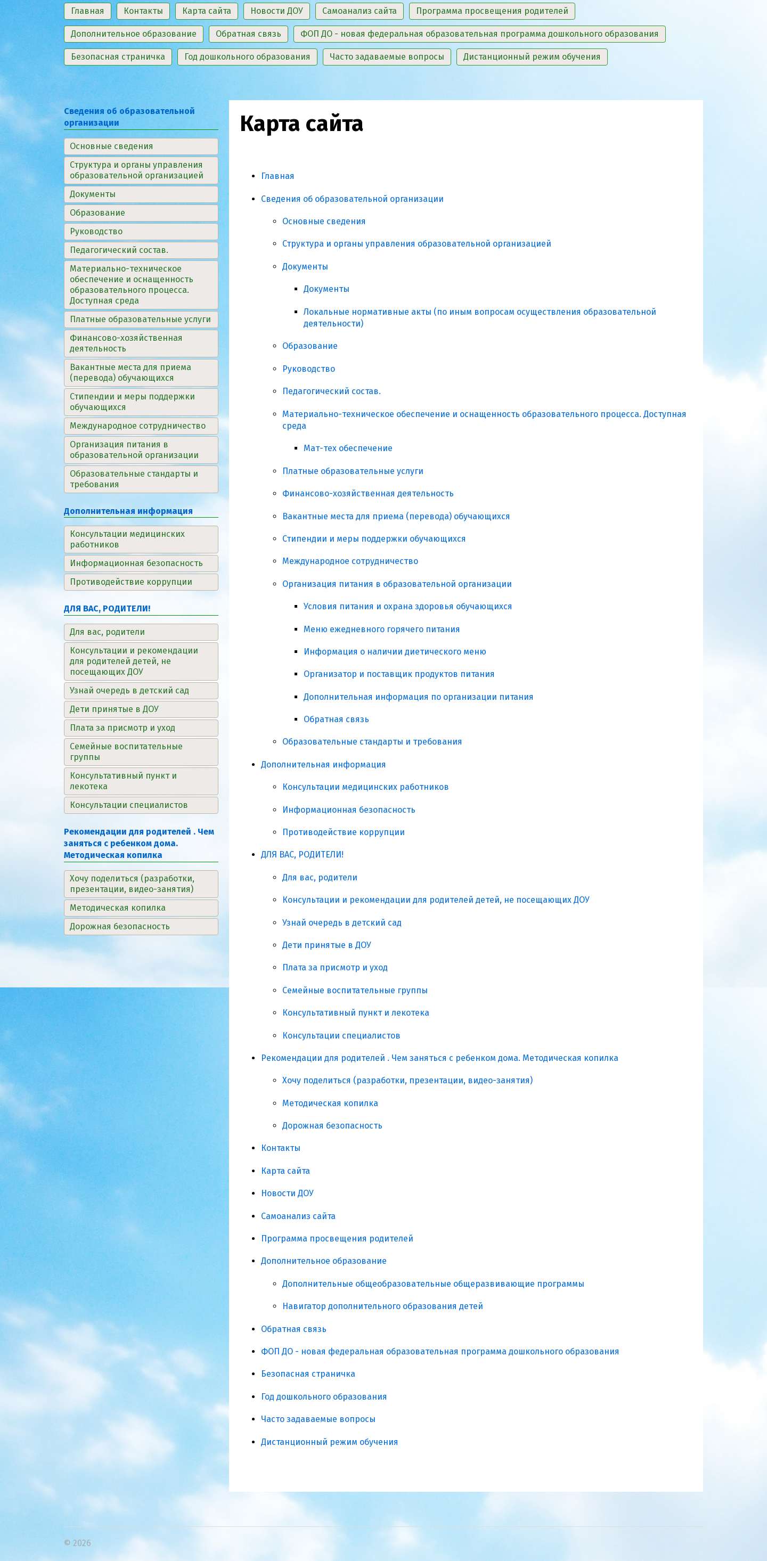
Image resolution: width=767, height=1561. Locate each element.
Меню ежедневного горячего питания (382, 629)
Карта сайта (285, 1171)
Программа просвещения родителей (337, 1238)
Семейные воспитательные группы (355, 990)
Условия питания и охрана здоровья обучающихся (408, 606)
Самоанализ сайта (298, 1216)
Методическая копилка (330, 1103)
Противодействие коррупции (343, 832)
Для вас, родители (319, 877)
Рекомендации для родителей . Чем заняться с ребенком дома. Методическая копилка (439, 1058)
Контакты (280, 1148)
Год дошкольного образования (324, 1397)
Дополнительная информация (323, 764)
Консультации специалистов (341, 1036)
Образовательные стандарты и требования (372, 742)
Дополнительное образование (324, 1261)
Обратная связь (336, 719)
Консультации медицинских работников (365, 787)
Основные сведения (324, 221)
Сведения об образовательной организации (352, 199)
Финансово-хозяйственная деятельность (368, 493)
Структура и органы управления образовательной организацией (416, 244)
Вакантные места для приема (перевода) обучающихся (396, 516)
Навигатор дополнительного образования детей (382, 1306)
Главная (278, 176)
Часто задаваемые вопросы (318, 1419)
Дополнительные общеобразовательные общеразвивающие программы (433, 1284)
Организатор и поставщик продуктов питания (399, 674)
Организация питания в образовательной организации (397, 584)
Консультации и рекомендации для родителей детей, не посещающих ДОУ (436, 900)
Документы (305, 266)
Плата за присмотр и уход (335, 967)
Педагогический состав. (331, 391)
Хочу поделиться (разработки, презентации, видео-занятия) (407, 1080)
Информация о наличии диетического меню (395, 652)
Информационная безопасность (348, 810)
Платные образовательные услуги (352, 471)
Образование (310, 346)
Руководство (308, 369)
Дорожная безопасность (332, 1126)
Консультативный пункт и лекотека (355, 1013)
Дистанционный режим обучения (329, 1442)
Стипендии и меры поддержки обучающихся (374, 539)
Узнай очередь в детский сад (342, 923)
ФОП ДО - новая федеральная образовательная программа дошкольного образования (440, 1351)
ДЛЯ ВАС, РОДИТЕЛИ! (302, 854)
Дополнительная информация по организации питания (419, 697)
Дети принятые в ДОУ (326, 945)
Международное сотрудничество (350, 561)
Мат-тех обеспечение (348, 448)
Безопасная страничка (308, 1374)
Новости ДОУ (287, 1193)
